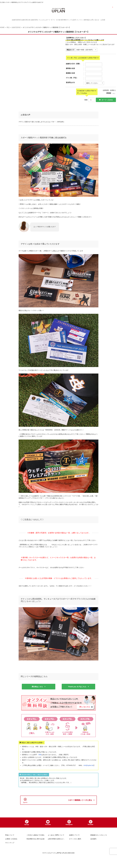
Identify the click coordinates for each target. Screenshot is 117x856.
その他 (59, 19)
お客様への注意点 (11, 839)
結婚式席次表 (18, 19)
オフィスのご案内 (75, 839)
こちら (85, 91)
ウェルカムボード (41, 19)
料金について (9, 835)
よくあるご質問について (56, 835)
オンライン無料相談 (90, 19)
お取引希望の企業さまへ (56, 839)
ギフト (52, 19)
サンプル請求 (76, 19)
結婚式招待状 (6, 19)
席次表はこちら (37, 685)
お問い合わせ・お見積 (107, 19)
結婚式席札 (29, 19)
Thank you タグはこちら (77, 685)
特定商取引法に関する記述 (35, 839)
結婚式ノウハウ (74, 835)
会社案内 (93, 839)
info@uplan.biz (89, 764)
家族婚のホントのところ (98, 835)
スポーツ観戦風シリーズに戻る (80, 799)
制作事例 (67, 19)
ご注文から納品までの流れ (35, 835)
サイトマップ (9, 843)
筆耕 (39, 753)
